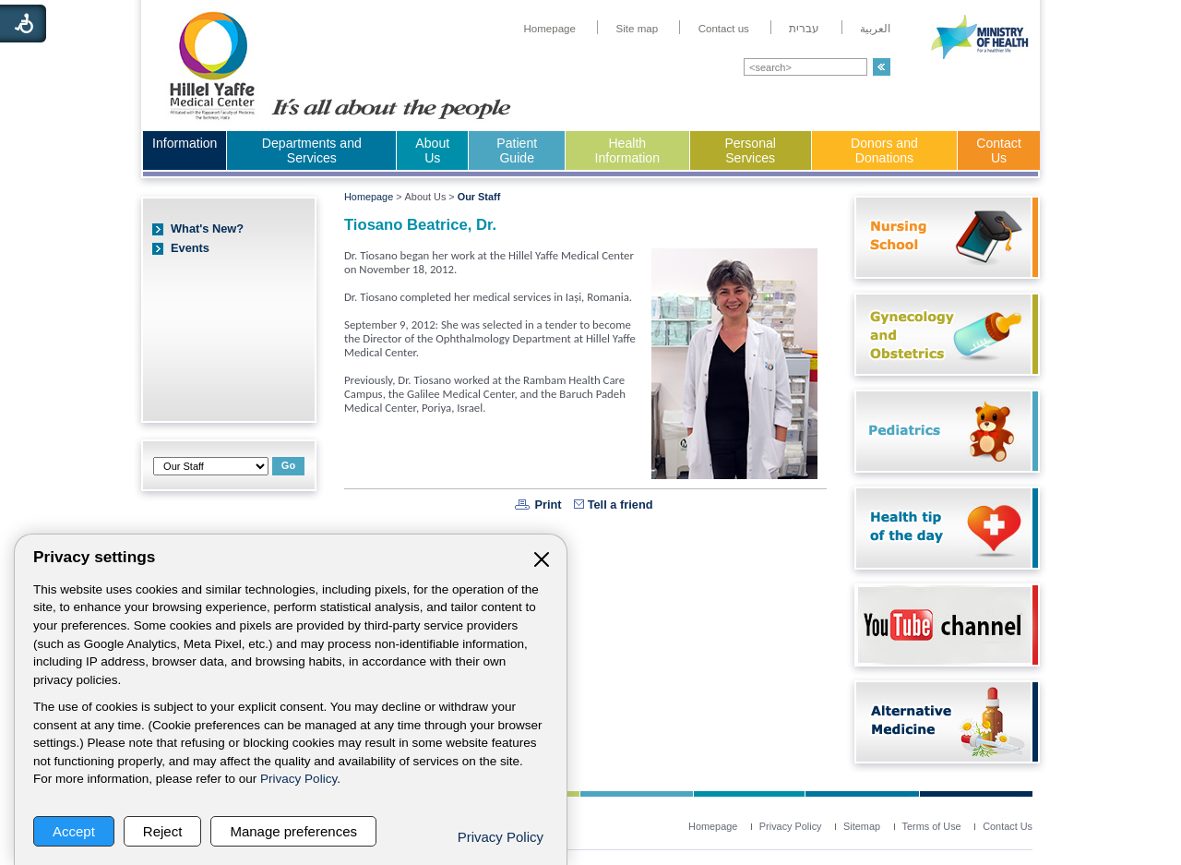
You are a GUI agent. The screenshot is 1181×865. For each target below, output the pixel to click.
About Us (432, 150)
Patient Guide (516, 150)
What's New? (207, 228)
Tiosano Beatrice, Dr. (420, 225)
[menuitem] (549, 28)
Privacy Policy (298, 779)
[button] (881, 67)
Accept (74, 831)
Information (184, 143)
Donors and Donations (884, 150)
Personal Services (750, 150)
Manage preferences (293, 831)
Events (190, 248)
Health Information (627, 150)
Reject (163, 831)
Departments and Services (312, 150)
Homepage (368, 196)
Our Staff (479, 196)
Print (547, 504)
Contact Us (998, 150)
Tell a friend (620, 504)
